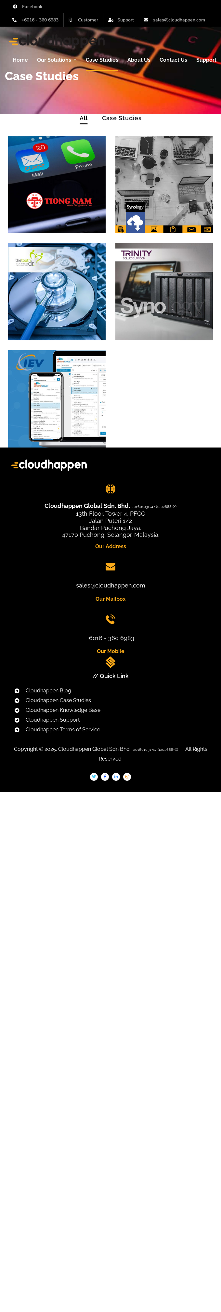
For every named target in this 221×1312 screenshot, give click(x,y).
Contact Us (173, 60)
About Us (138, 60)
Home (20, 60)
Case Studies (102, 60)
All (84, 118)
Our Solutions (54, 60)
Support (206, 60)
